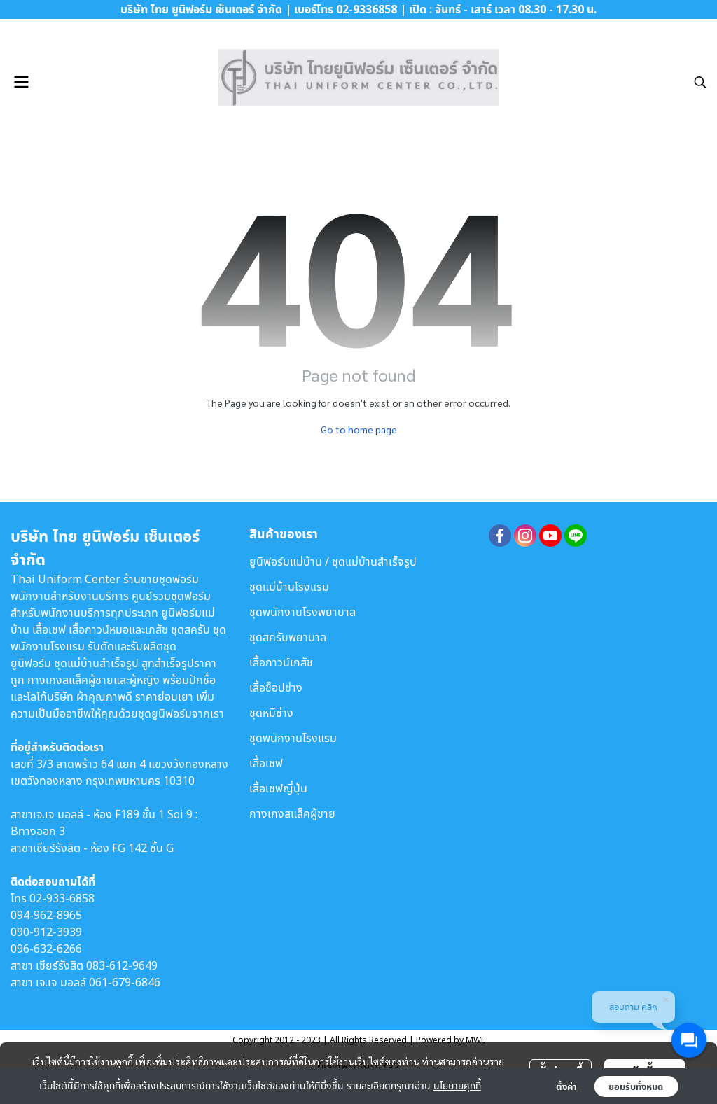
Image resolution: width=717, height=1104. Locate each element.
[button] (700, 82)
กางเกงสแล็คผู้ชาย (292, 813)
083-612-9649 (122, 965)
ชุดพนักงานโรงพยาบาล (302, 612)
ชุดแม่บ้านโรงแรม (289, 586)
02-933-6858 (62, 898)
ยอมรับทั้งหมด (635, 1086)
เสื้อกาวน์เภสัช (281, 662)
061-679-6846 (124, 982)
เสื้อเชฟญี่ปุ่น (278, 788)
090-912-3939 (46, 931)
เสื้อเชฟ (266, 763)
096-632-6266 (46, 948)
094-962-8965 (46, 915)
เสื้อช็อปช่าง (275, 687)
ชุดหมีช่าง (271, 712)
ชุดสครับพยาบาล (287, 637)
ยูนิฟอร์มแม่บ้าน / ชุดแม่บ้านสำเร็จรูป (333, 561)
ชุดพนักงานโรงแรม (293, 738)
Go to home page (359, 429)
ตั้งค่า (566, 1086)
